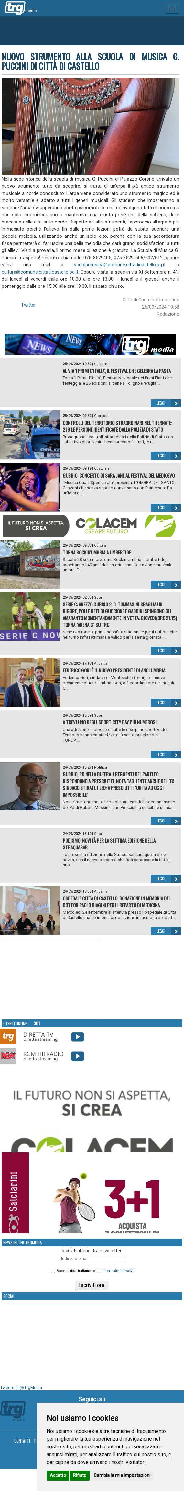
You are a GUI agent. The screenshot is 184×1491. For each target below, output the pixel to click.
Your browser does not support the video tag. (50, 979)
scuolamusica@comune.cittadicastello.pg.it (120, 265)
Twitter (28, 305)
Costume (102, 364)
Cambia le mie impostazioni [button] (122, 1475)
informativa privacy (117, 1271)
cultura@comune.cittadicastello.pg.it (40, 272)
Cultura (100, 545)
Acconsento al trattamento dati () (95, 1271)
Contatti (22, 1440)
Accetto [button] (58, 1475)
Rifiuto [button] (79, 1475)
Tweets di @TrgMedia (21, 1387)
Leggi (169, 403)
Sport (98, 597)
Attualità (100, 663)
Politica (100, 767)
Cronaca (101, 416)
